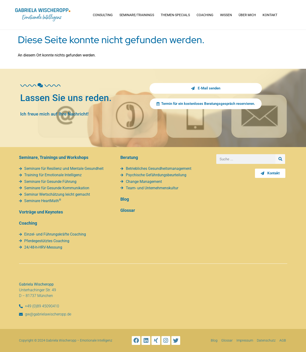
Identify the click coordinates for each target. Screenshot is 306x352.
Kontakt (270, 15)
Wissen (226, 15)
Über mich (247, 15)
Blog (124, 199)
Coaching (205, 15)
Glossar (127, 210)
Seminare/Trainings (136, 15)
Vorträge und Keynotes (41, 211)
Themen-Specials (175, 15)
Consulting (103, 15)
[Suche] (280, 159)
